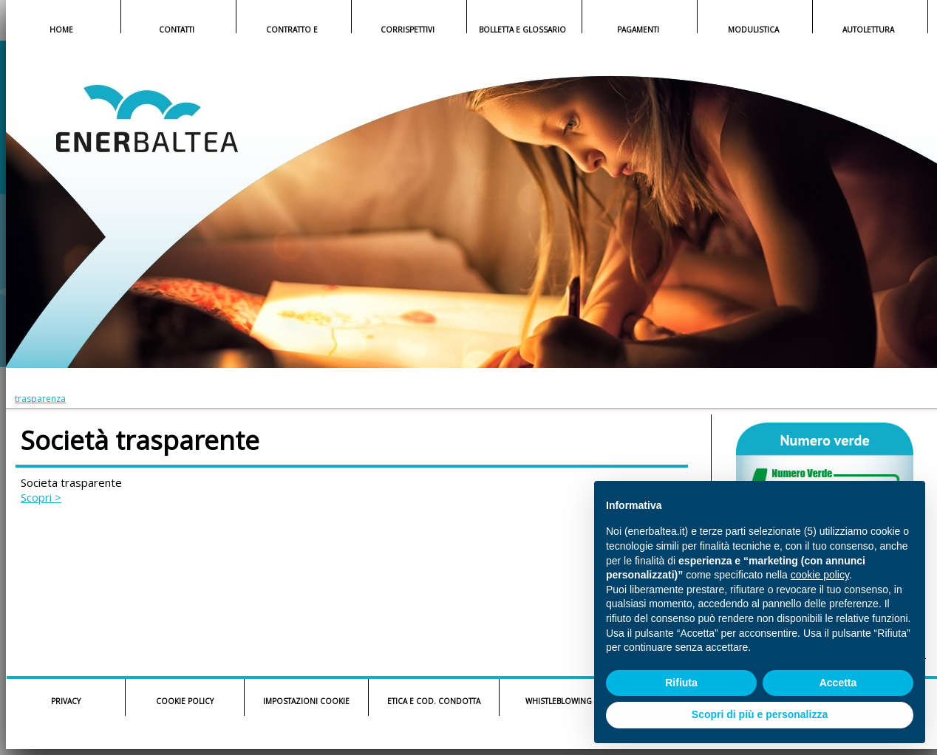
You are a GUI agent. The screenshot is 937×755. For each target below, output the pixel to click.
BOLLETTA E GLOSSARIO (522, 29)
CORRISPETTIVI (408, 29)
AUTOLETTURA (868, 29)
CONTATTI (176, 29)
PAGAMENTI (638, 29)
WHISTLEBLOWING (558, 701)
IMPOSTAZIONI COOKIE (306, 701)
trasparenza (40, 398)
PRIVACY (66, 701)
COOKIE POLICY (185, 701)
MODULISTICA (753, 29)
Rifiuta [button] (681, 683)
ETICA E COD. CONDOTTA (433, 701)
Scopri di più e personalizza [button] (760, 714)
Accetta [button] (838, 683)
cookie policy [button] (820, 575)
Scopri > (41, 497)
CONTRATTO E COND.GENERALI (292, 30)
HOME (61, 29)
